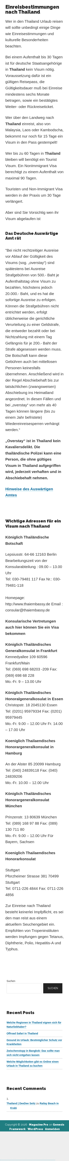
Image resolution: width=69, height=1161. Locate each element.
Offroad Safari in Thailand (22, 1033)
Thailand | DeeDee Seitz (21, 1103)
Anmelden (52, 1129)
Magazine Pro (38, 1124)
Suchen (11, 981)
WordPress (35, 1129)
